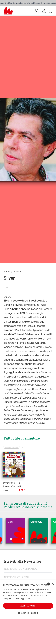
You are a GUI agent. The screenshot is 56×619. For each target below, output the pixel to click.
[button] (28, 612)
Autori (7, 272)
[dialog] (28, 599)
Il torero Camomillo (12, 486)
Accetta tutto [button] (27, 606)
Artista (17, 272)
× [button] (53, 584)
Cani (14, 521)
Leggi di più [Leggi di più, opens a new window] (25, 598)
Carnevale (40, 521)
